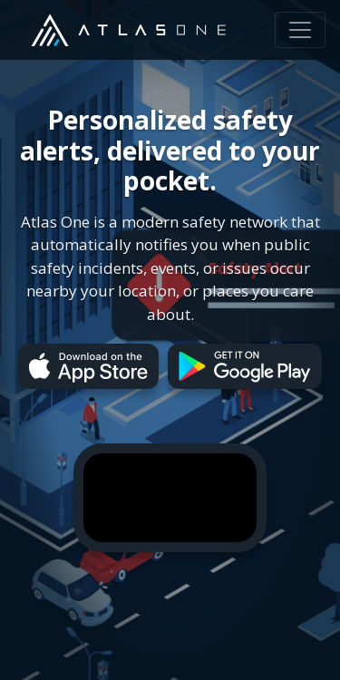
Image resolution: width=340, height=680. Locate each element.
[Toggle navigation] (300, 30)
